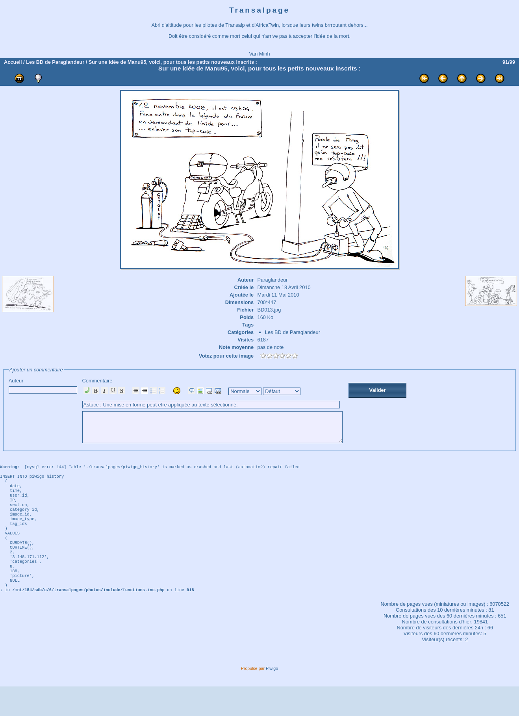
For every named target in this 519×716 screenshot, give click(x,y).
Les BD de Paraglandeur (55, 62)
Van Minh (259, 54)
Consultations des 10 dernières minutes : (442, 639)
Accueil (13, 62)
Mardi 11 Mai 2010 (278, 295)
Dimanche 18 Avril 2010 (284, 287)
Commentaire (228, 413)
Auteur (43, 385)
